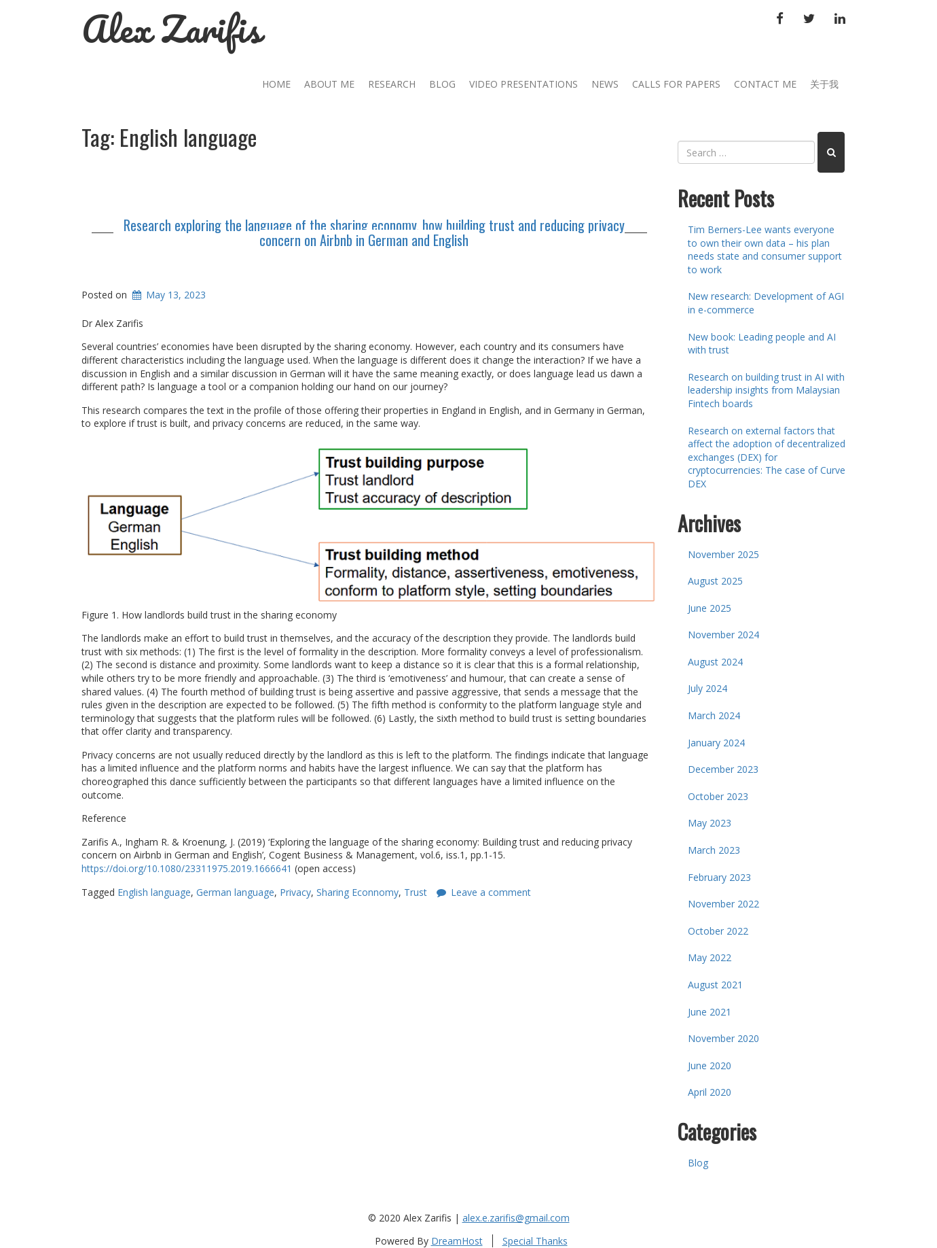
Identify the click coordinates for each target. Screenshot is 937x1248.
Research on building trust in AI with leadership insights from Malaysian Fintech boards (766, 390)
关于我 (824, 83)
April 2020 (709, 1092)
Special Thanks (535, 1240)
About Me (329, 83)
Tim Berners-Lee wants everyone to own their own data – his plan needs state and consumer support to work (765, 249)
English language (154, 892)
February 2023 (719, 877)
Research (392, 83)
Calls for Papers (676, 83)
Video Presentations (523, 83)
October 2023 (718, 796)
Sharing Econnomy (357, 892)
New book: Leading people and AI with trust (762, 343)
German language (235, 892)
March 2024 (714, 715)
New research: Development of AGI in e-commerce (766, 303)
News (605, 83)
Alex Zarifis (171, 29)
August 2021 (715, 984)
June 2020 (709, 1065)
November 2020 (723, 1038)
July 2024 (707, 688)
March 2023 (714, 850)
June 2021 (709, 1011)
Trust (415, 892)
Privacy (295, 892)
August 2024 (715, 661)
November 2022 (723, 903)
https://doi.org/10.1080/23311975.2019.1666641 (186, 868)
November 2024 (723, 634)
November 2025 (723, 554)
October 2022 (718, 930)
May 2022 (709, 957)
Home (276, 83)
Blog (442, 83)
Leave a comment (491, 892)
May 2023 (709, 822)
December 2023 (723, 769)
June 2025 (709, 608)
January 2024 (716, 742)
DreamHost (457, 1240)
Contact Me (765, 83)
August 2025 (715, 580)
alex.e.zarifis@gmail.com (516, 1217)
